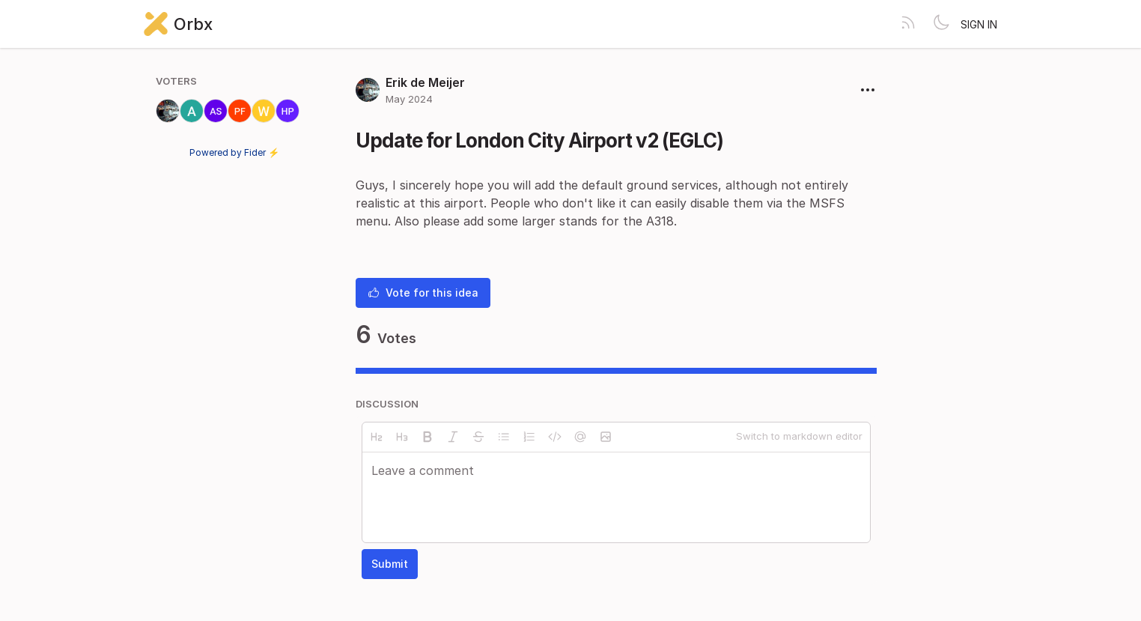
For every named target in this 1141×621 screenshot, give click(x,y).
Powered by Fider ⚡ (234, 152)
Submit (389, 563)
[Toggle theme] (941, 24)
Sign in (979, 24)
